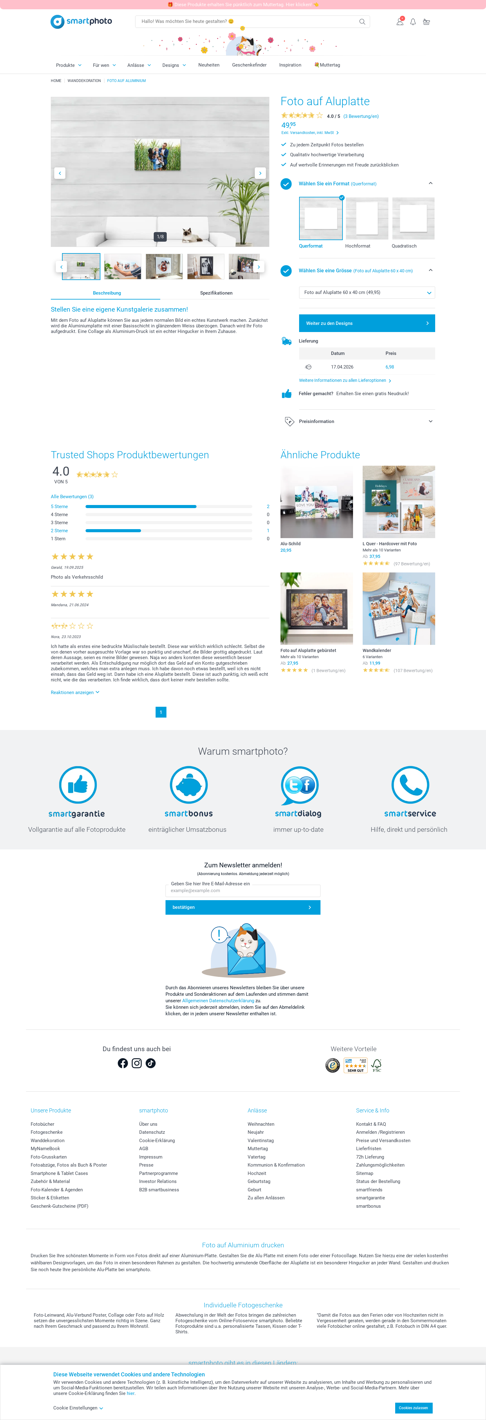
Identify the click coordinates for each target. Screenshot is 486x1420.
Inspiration (290, 65)
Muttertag (258, 1148)
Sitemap (364, 1173)
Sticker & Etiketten (50, 1198)
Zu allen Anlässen (266, 1198)
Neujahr (256, 1132)
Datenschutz (152, 1132)
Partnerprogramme (158, 1173)
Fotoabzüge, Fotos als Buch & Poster (69, 1165)
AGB (143, 1148)
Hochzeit (257, 1173)
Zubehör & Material (50, 1181)
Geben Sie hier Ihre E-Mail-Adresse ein (210, 884)
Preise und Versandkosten (383, 1140)
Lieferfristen (368, 1148)
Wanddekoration (47, 1140)
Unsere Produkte (51, 1110)
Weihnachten (261, 1124)
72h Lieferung (370, 1157)
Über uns (148, 1124)
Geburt (254, 1190)
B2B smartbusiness (159, 1190)
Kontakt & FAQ (371, 1124)
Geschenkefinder (249, 65)
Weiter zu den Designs (329, 323)
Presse (146, 1165)
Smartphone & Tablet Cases (59, 1173)
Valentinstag (261, 1140)
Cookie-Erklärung (157, 1140)
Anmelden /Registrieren (380, 1132)
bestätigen (184, 907)
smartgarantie (370, 1198)
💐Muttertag (327, 65)
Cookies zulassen (413, 1408)
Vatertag (256, 1157)
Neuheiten (208, 65)
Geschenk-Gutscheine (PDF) (59, 1206)
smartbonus (368, 1206)
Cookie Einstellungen (78, 1408)
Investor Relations (158, 1181)
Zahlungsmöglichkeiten (380, 1165)
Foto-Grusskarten (49, 1157)
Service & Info (372, 1110)
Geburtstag (259, 1181)
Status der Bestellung (378, 1181)
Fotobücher (42, 1124)
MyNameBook (45, 1148)
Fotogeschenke (47, 1132)
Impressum (150, 1157)
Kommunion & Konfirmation (276, 1165)
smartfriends (369, 1190)
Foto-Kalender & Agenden (57, 1190)
